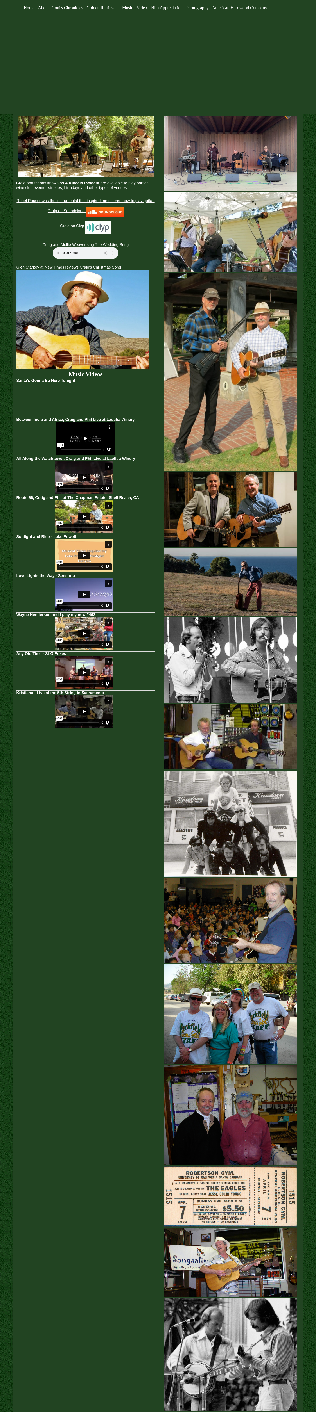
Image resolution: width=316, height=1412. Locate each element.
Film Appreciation (167, 7)
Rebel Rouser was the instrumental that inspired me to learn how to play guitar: (85, 201)
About (43, 7)
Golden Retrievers (102, 7)
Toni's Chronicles (67, 7)
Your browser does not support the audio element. (85, 253)
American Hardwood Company (239, 7)
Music (127, 7)
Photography (197, 7)
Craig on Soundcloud (86, 211)
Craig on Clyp (85, 226)
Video (141, 7)
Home (29, 7)
